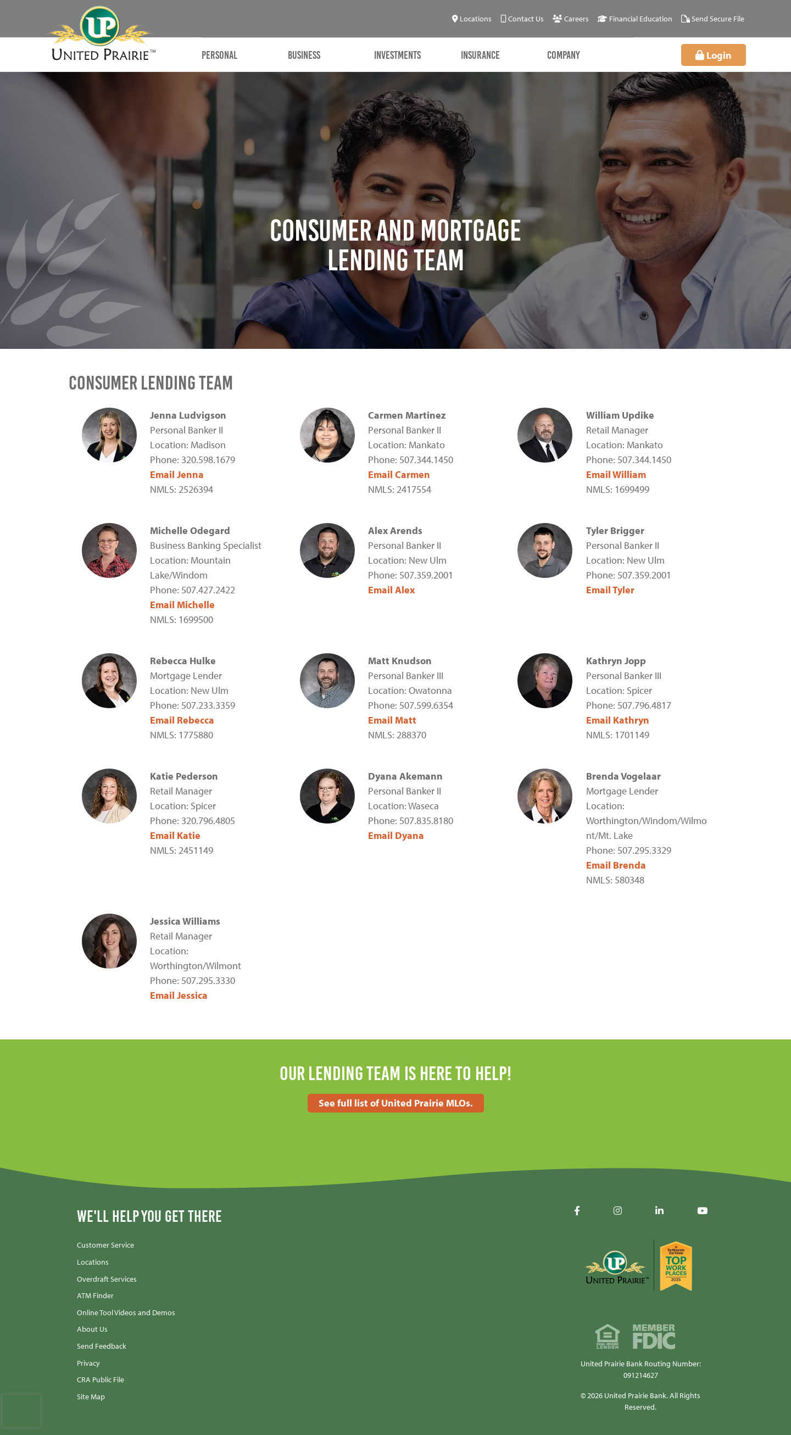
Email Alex (391, 589)
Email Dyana (396, 835)
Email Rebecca (182, 720)
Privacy (88, 1363)
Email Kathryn (617, 720)
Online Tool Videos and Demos (126, 1312)
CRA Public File (100, 1379)
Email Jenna (177, 474)
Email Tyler (610, 589)
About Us (92, 1329)
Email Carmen (399, 474)
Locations (93, 1262)
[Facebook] (577, 1211)
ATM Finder (95, 1295)
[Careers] (571, 19)
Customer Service (105, 1245)
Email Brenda (616, 865)
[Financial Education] (635, 19)
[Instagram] (618, 1211)
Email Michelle (182, 604)
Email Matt (392, 720)
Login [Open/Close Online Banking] (729, 55)
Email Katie (175, 835)
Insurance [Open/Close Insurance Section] (480, 55)
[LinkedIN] (659, 1211)
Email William (616, 474)
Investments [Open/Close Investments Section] (397, 55)
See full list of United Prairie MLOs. (396, 1103)
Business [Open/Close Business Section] (304, 55)
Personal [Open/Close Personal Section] (219, 55)
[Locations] (472, 19)
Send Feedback (101, 1346)
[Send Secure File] (712, 19)
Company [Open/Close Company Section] (563, 55)
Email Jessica (179, 995)
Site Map (91, 1396)
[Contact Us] (522, 19)
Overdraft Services (107, 1279)
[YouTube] (702, 1211)
